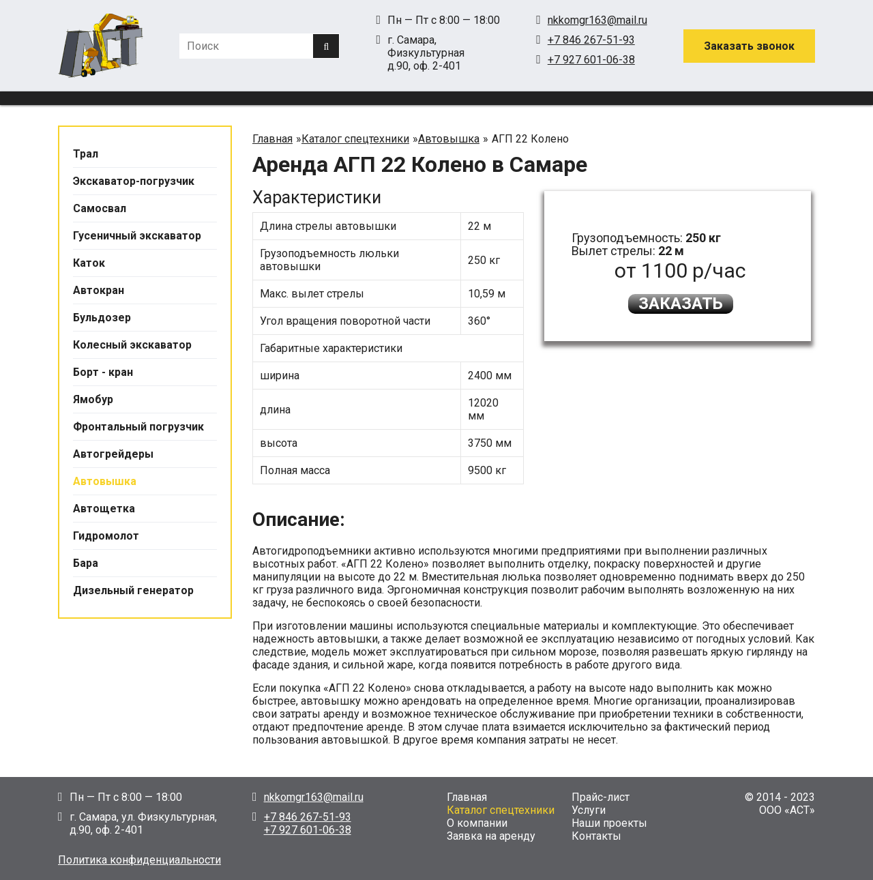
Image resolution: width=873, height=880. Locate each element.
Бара (85, 563)
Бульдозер (102, 317)
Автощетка (104, 508)
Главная (467, 797)
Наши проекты (609, 823)
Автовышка (104, 481)
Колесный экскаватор (132, 344)
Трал (85, 153)
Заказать (680, 303)
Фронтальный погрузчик (138, 426)
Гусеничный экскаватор (137, 235)
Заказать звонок (749, 46)
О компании (477, 823)
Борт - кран (103, 372)
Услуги (589, 810)
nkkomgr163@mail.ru (597, 20)
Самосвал (99, 208)
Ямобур (93, 399)
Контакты (596, 836)
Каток (89, 262)
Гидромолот (106, 535)
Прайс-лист (601, 797)
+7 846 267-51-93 (591, 39)
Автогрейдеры (113, 454)
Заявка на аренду (491, 836)
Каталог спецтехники (500, 810)
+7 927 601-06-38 (591, 59)
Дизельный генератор (133, 590)
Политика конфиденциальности (139, 859)
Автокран (98, 290)
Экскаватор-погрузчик (133, 181)
